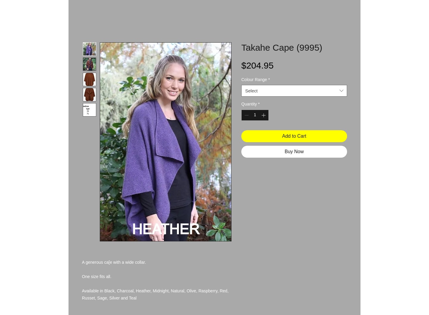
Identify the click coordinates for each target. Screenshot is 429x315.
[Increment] (264, 115)
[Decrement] (246, 115)
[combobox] (294, 91)
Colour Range (255, 79)
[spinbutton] (255, 115)
